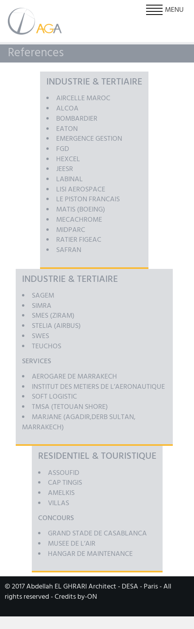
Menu (165, 10)
